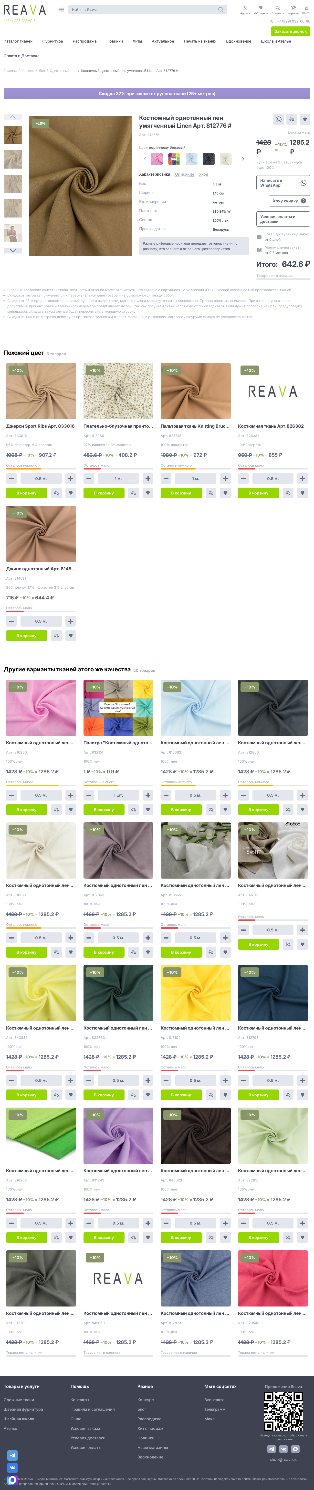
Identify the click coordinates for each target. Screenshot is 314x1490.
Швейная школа (19, 1418)
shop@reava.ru (283, 1459)
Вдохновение (150, 1457)
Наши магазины (152, 1447)
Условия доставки (88, 1437)
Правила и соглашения (93, 1409)
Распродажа (149, 1418)
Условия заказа (85, 1428)
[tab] (154, 174)
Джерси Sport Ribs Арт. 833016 (40, 426)
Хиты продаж (150, 1428)
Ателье (10, 1428)
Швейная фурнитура (23, 1409)
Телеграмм (214, 1409)
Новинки (146, 1437)
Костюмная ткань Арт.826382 (271, 426)
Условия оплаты (86, 1447)
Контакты (80, 1399)
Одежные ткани (19, 1399)
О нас (76, 1418)
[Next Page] (13, 250)
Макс (209, 1418)
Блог (141, 1409)
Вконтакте (214, 1399)
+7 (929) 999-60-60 (293, 21)
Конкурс (145, 1399)
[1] (13, 135)
